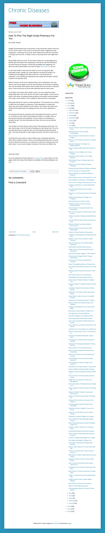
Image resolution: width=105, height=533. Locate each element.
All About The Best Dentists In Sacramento (81, 232)
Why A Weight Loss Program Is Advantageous (82, 180)
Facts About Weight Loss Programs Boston (81, 316)
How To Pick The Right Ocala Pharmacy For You (82, 182)
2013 (69, 511)
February (71, 500)
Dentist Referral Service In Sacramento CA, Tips (82, 177)
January (71, 503)
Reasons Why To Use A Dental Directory (80, 348)
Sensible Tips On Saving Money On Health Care (82, 329)
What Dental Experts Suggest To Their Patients (82, 253)
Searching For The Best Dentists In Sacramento (82, 366)
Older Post (55, 232)
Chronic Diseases (29, 11)
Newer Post (12, 232)
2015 (69, 506)
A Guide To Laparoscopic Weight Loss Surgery (82, 437)
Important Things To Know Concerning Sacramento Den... (79, 204)
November (72, 113)
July (70, 123)
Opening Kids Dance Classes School (79, 201)
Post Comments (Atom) (23, 235)
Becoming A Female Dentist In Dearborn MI (81, 311)
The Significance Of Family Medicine (79, 313)
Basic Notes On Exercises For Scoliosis (80, 483)
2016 (69, 108)
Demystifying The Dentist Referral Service (80, 277)
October (71, 115)
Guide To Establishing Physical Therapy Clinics (82, 264)
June (70, 125)
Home (34, 232)
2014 (69, 509)
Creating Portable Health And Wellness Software (82, 168)
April (70, 496)
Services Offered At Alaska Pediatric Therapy (81, 369)
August (71, 120)
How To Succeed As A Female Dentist (79, 171)
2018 (69, 103)
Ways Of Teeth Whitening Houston (78, 486)
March (71, 498)
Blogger (69, 523)
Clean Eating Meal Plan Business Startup (80, 318)
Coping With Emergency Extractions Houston (81, 431)
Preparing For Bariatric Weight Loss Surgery (81, 416)
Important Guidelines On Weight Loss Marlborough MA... (79, 144)
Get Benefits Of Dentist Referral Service (80, 247)
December (72, 110)
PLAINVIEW (55, 523)
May (70, 493)
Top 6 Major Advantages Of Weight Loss (80, 440)
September (72, 118)
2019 (69, 100)
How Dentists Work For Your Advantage (80, 275)
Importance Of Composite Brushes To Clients (81, 300)
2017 (69, 105)
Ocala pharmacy (45, 66)
